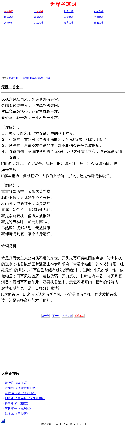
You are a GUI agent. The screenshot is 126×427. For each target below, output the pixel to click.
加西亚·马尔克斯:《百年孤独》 (25, 398)
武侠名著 (38, 22)
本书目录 (67, 315)
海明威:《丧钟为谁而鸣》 (21, 388)
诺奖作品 (98, 11)
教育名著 (68, 22)
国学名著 (8, 17)
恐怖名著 (98, 17)
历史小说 (8, 22)
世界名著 (68, 11)
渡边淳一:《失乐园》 (18, 408)
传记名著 (98, 22)
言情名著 (68, 17)
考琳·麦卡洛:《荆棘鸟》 (20, 393)
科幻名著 (38, 17)
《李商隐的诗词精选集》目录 (35, 78)
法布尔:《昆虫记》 (17, 413)
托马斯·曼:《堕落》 (17, 403)
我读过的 (13, 78)
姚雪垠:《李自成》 (17, 383)
